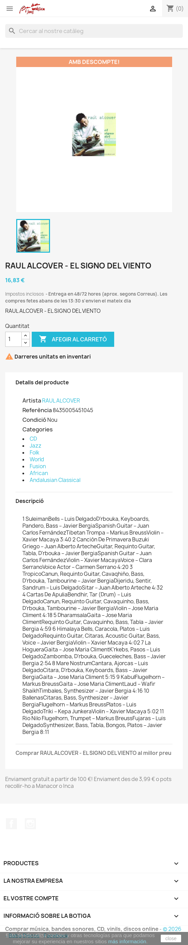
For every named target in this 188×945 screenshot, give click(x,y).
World (37, 459)
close (171, 938)
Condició (34, 419)
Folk (34, 452)
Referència (37, 410)
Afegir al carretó (73, 339)
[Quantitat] (13, 339)
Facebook (11, 823)
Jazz (35, 445)
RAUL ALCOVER (61, 400)
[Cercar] (94, 31)
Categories (37, 429)
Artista (31, 400)
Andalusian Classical (55, 480)
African (39, 473)
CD (33, 438)
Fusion (38, 466)
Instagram (30, 823)
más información (127, 941)
